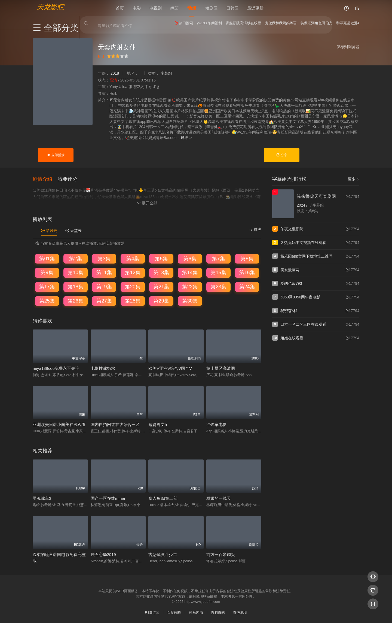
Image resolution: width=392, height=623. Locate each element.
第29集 (161, 300)
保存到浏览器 (347, 47)
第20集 (132, 286)
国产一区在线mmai (108, 497)
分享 (281, 155)
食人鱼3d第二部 (162, 497)
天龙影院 (50, 7)
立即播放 (55, 155)
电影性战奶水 (103, 367)
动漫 (192, 8)
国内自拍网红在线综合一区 (115, 424)
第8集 (247, 258)
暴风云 (49, 230)
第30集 (189, 300)
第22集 (189, 286)
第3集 (104, 258)
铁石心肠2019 (103, 554)
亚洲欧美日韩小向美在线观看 (59, 424)
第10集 (75, 272)
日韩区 (232, 8)
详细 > (186, 137)
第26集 (75, 300)
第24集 (247, 286)
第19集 (104, 286)
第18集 (75, 286)
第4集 (132, 258)
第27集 (104, 300)
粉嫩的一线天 (218, 497)
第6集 (189, 258)
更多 (353, 179)
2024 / (302, 205)
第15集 (218, 272)
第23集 (218, 286)
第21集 (161, 286)
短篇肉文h (157, 424)
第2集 (75, 258)
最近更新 (255, 8)
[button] (45, 178)
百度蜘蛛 (174, 612)
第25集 (46, 300)
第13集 (161, 272)
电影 (137, 8)
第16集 (247, 272)
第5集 (161, 258)
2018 (115, 73)
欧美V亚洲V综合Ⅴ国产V (170, 367)
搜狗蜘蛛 (218, 612)
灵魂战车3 (42, 497)
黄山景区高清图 (220, 367)
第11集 (104, 272)
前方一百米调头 (220, 554)
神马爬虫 (196, 612)
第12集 (132, 272)
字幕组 (166, 73)
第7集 (218, 258)
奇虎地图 (240, 612)
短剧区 (211, 8)
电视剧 (155, 8)
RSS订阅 (152, 612)
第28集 (132, 300)
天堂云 (73, 230)
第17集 (46, 286)
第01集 (46, 258)
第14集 (189, 272)
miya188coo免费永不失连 (56, 367)
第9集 (47, 272)
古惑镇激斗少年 (162, 554)
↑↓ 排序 (255, 229)
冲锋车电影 (216, 424)
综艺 (174, 8)
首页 (120, 8)
